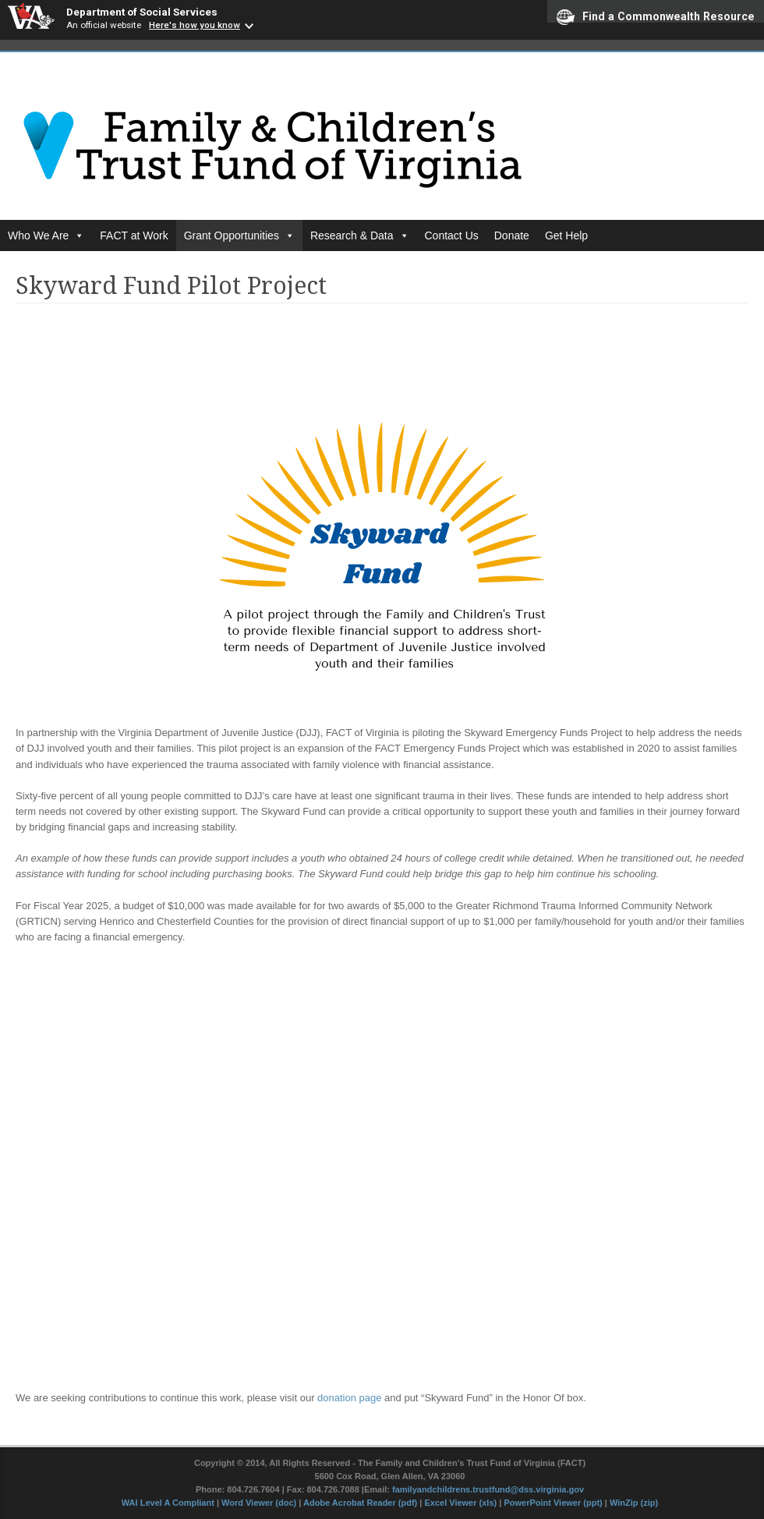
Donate (511, 235)
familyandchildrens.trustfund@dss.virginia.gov (488, 1489)
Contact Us (452, 235)
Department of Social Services (142, 11)
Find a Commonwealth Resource (656, 16)
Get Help (566, 235)
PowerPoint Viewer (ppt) (553, 1502)
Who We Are (46, 235)
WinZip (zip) (634, 1502)
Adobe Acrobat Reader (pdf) (360, 1502)
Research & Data (359, 235)
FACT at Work (134, 235)
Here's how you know (194, 24)
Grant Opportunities (239, 235)
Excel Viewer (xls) (460, 1502)
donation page (349, 1398)
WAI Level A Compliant (169, 1502)
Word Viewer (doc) (258, 1502)
